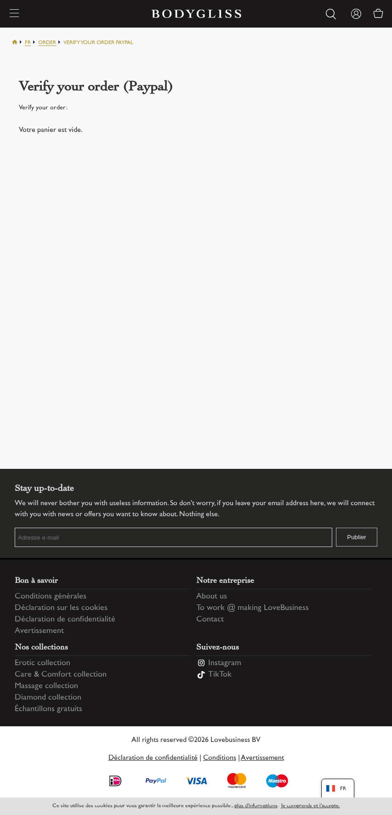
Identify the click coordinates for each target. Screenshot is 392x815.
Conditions (219, 758)
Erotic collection (42, 663)
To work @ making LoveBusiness (252, 608)
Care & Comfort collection (61, 674)
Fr (28, 43)
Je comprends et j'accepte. (310, 806)
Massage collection (46, 686)
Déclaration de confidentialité (65, 619)
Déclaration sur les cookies (61, 608)
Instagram (224, 663)
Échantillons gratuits (48, 709)
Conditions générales (50, 596)
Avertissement (39, 631)
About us (211, 596)
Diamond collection (48, 697)
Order (47, 43)
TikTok (220, 674)
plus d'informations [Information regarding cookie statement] (256, 806)
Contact (210, 619)
